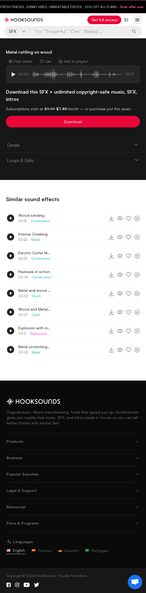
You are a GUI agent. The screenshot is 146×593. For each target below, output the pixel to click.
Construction (40, 221)
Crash (36, 296)
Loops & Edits (73, 160)
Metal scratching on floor (34, 346)
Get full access (104, 19)
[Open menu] (137, 20)
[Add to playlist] (137, 218)
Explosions (38, 334)
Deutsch (68, 550)
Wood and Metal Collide (34, 309)
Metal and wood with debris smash (34, 290)
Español (41, 550)
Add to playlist (73, 61)
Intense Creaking (33, 234)
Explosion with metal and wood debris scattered (34, 328)
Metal (35, 240)
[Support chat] (135, 582)
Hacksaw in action (34, 271)
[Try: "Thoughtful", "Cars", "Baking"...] (79, 31)
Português (97, 550)
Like (45, 61)
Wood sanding (31, 215)
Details (73, 145)
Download (73, 121)
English (15, 550)
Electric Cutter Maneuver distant (34, 253)
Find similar (20, 61)
